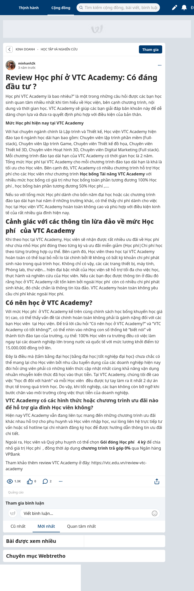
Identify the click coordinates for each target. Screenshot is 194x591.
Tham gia (150, 49)
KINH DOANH (25, 49)
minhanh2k (26, 63)
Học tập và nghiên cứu (59, 49)
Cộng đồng (60, 7)
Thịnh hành (29, 7)
